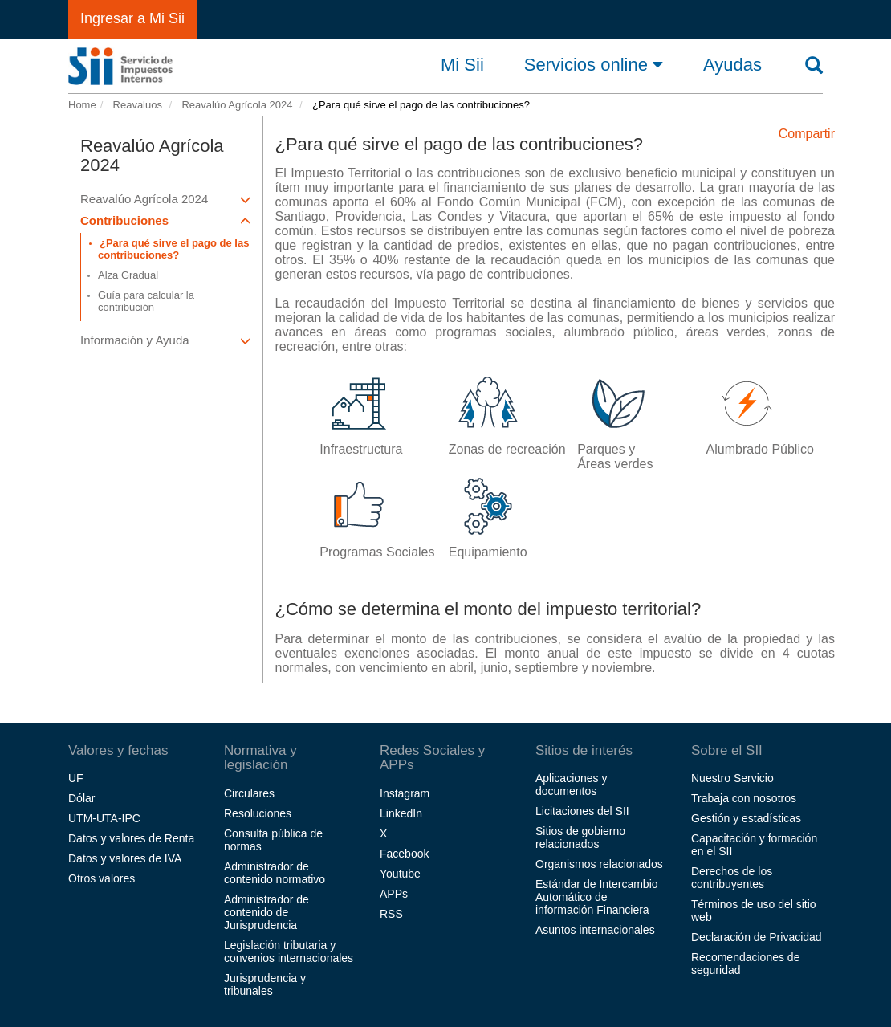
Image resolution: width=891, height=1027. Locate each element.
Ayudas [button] (732, 65)
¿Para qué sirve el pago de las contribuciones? (173, 249)
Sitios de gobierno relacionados (580, 837)
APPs (394, 893)
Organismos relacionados (599, 864)
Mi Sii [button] (462, 65)
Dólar (81, 798)
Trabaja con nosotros (743, 798)
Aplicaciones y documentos (571, 784)
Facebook (404, 853)
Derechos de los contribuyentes (731, 877)
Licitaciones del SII (582, 811)
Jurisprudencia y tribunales (265, 984)
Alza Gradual (128, 275)
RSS (391, 913)
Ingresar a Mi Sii (132, 18)
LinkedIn (401, 813)
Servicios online (593, 64)
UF (75, 778)
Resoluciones (257, 813)
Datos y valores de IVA (124, 858)
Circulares (249, 793)
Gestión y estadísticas (746, 818)
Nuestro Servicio (732, 778)
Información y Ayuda (165, 340)
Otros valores (101, 878)
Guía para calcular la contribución (146, 301)
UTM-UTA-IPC (104, 818)
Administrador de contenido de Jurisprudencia (266, 912)
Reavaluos (136, 105)
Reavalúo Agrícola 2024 (236, 105)
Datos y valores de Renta (131, 838)
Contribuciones (165, 220)
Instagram (404, 793)
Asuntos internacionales (595, 929)
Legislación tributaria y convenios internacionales (288, 951)
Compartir (807, 134)
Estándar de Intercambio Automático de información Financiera (596, 897)
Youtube (400, 873)
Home (82, 105)
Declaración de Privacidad (756, 937)
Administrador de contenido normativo (274, 873)
